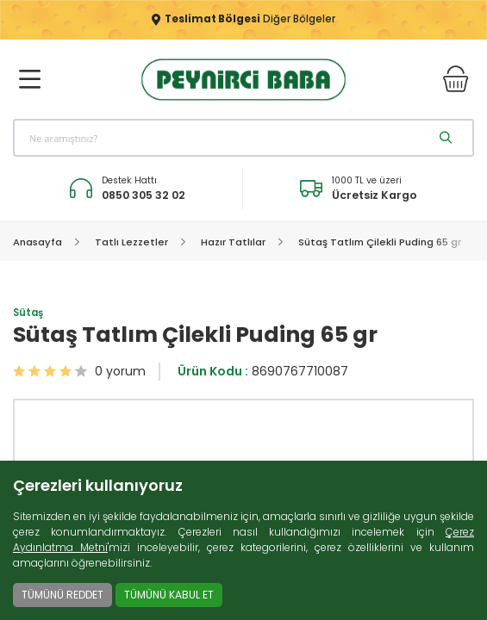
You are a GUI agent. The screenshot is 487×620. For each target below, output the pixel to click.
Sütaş (28, 314)
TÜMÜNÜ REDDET (62, 594)
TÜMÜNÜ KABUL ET (169, 594)
